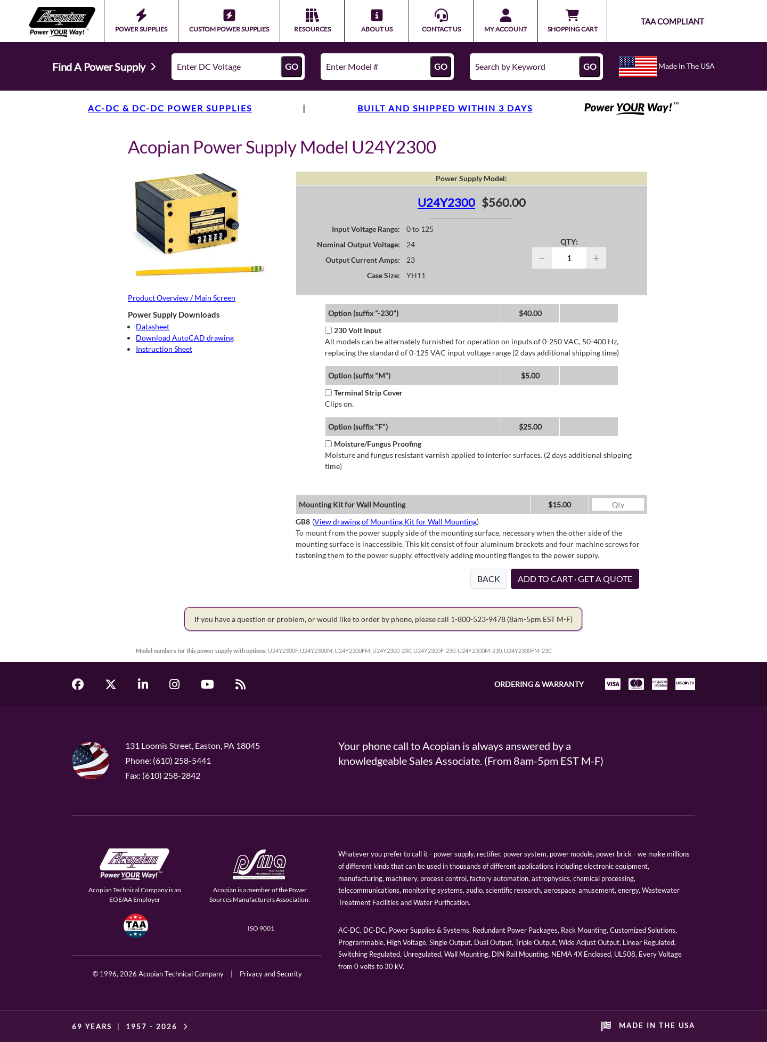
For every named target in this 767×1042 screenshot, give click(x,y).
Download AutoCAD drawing (185, 337)
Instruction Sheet (164, 348)
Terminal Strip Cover (364, 392)
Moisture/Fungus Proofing (373, 443)
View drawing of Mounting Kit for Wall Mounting (395, 521)
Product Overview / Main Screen (181, 297)
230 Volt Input (353, 330)
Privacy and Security (271, 974)
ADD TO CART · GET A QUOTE (575, 578)
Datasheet (152, 326)
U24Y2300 (446, 202)
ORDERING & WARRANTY (539, 684)
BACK (488, 578)
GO (291, 66)
